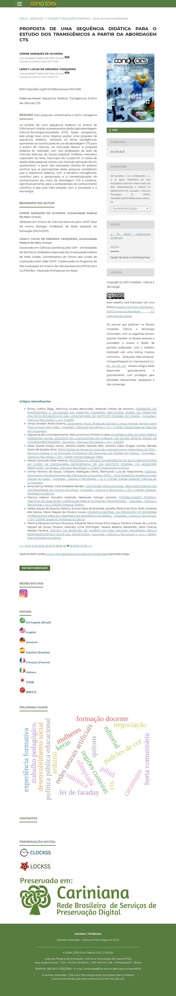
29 (60, 545)
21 (33, 545)
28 (57, 545)
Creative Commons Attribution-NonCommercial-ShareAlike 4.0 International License (130, 312)
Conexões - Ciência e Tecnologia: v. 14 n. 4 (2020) (93, 442)
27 (53, 545)
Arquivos (36, 18)
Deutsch (32, 642)
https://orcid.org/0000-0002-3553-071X (38, 77)
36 (85, 545)
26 (50, 545)
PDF (115, 130)
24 (43, 545)
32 (71, 545)
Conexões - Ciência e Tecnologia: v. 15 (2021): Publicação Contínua (87, 467)
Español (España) (38, 652)
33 (74, 545)
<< (20, 545)
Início (23, 18)
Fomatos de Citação (125, 208)
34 (78, 545)
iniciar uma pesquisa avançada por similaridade (77, 553)
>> (90, 545)
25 (46, 545)
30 (64, 545)
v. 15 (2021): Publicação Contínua (68, 18)
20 (29, 545)
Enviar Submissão (35, 568)
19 (26, 545)
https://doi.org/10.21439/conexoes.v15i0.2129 (53, 89)
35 (81, 545)
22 (36, 545)
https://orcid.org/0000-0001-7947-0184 (38, 61)
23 (39, 545)
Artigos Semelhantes (35, 401)
